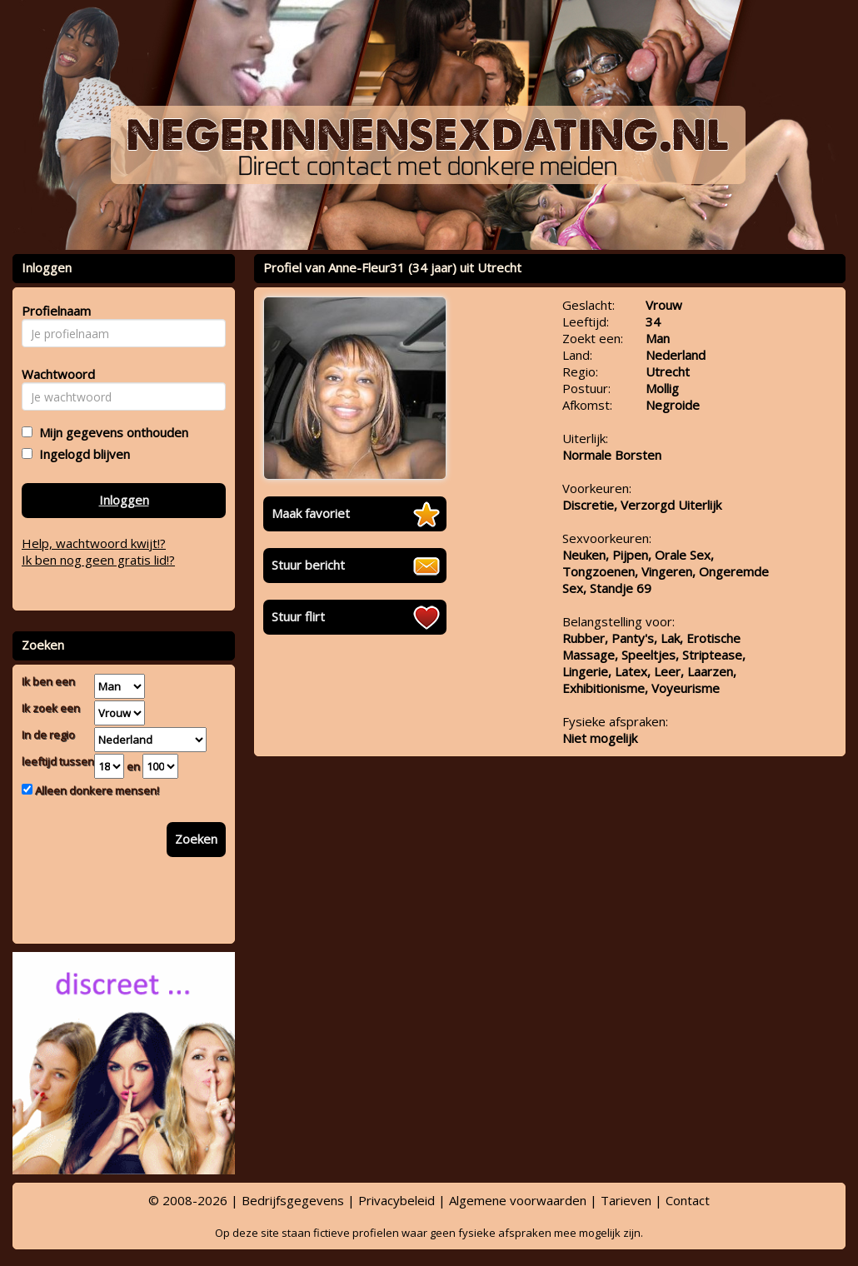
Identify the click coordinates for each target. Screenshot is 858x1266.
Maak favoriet (311, 513)
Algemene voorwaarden (517, 1200)
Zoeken (196, 838)
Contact (688, 1200)
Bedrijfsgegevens (293, 1200)
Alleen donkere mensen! (95, 790)
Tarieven (626, 1200)
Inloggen (124, 499)
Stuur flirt (298, 616)
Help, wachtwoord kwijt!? (94, 543)
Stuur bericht (308, 564)
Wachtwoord (54, 374)
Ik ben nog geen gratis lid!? (98, 559)
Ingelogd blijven (81, 454)
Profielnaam (54, 310)
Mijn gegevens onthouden (110, 432)
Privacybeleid (396, 1200)
